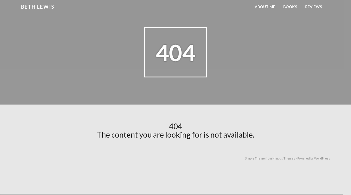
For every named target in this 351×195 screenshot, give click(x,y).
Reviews (313, 6)
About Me (265, 6)
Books (290, 6)
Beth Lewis (37, 7)
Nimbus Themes (283, 158)
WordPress (322, 158)
